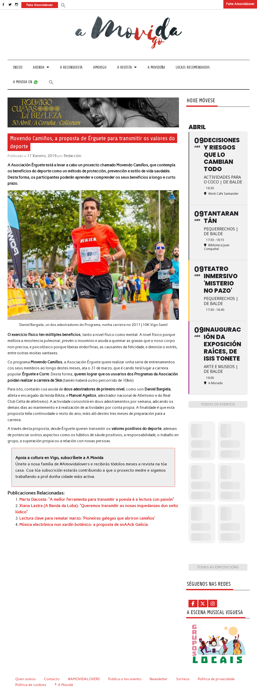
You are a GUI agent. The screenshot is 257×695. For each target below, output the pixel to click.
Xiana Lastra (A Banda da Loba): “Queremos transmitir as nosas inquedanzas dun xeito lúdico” (99, 505)
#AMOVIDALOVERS (84, 679)
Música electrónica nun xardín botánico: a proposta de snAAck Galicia (79, 517)
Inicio (17, 67)
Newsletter (159, 679)
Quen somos (25, 679)
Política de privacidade (217, 679)
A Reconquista (71, 67)
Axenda (38, 67)
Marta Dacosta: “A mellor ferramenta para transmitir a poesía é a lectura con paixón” (91, 499)
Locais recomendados (193, 67)
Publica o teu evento (125, 679)
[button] (63, 5)
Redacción (71, 155)
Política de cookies (30, 684)
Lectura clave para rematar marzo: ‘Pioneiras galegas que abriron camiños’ (82, 511)
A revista (124, 67)
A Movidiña (156, 67)
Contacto (52, 679)
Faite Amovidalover (240, 4)
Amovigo (99, 67)
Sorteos (183, 679)
